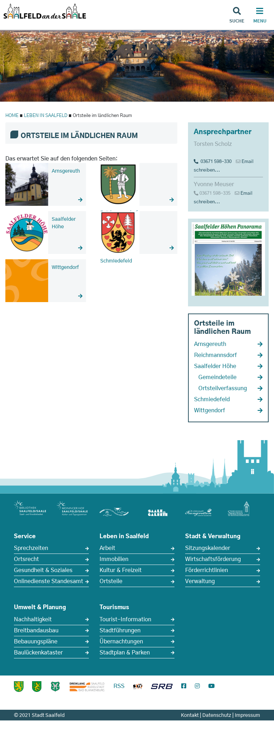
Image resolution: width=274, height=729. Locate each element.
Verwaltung (200, 581)
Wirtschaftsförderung (213, 559)
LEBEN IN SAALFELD (45, 115)
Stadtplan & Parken (125, 653)
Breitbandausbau (36, 630)
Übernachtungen (121, 641)
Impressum (247, 715)
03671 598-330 (213, 161)
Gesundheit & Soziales (43, 570)
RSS (119, 686)
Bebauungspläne (35, 641)
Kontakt (190, 715)
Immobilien (114, 559)
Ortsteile (111, 581)
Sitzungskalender (207, 548)
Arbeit (107, 548)
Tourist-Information (125, 619)
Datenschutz (216, 715)
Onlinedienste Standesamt (48, 581)
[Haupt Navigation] (259, 16)
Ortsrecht (26, 559)
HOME (12, 115)
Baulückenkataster (38, 653)
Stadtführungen (120, 630)
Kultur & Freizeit (121, 570)
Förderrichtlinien (206, 570)
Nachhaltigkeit (33, 619)
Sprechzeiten (31, 548)
